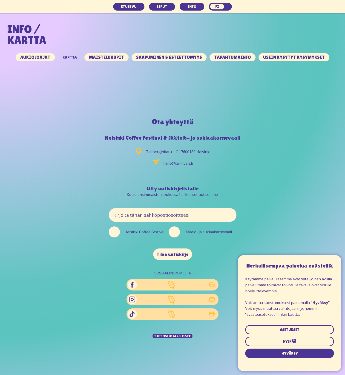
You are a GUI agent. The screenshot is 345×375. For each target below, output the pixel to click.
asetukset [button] (289, 329)
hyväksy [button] (290, 353)
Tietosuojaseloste (172, 336)
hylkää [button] (289, 341)
